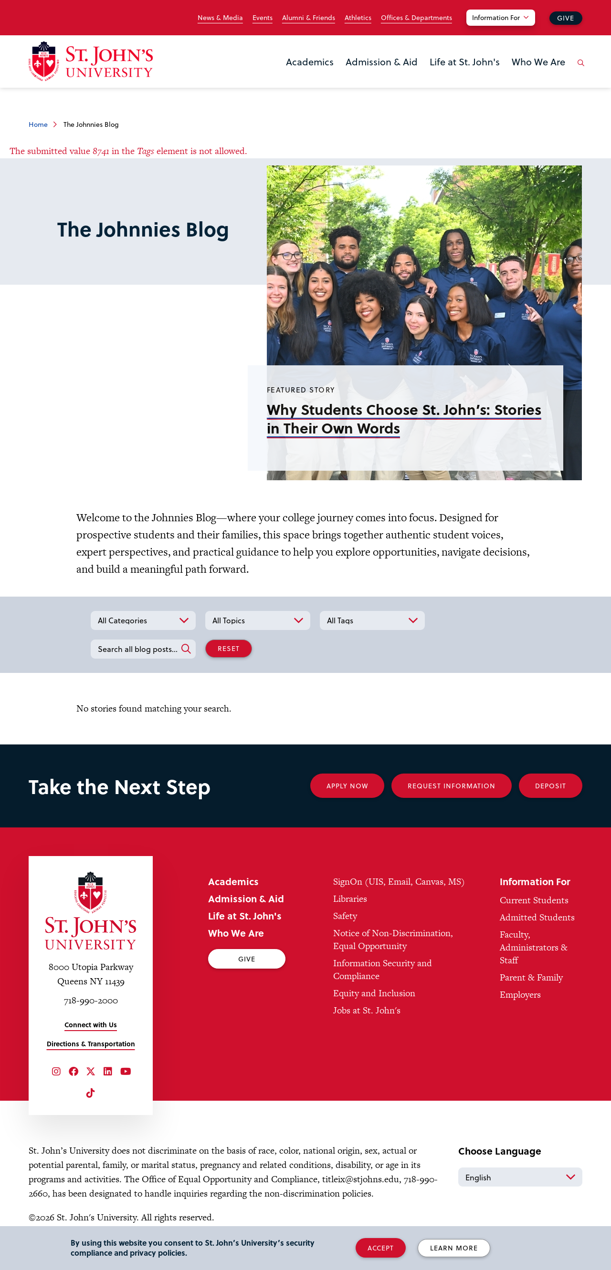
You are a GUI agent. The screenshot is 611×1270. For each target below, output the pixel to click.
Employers (520, 994)
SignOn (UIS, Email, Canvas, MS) (399, 881)
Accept (381, 1248)
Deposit (550, 786)
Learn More (454, 1248)
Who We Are (538, 61)
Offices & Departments (416, 17)
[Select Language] (520, 1177)
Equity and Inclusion (374, 993)
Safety (345, 915)
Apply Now (347, 786)
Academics (310, 61)
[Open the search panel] (579, 70)
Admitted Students (537, 917)
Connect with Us (90, 1025)
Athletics (358, 17)
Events (263, 17)
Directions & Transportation (91, 1044)
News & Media (220, 17)
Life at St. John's (465, 61)
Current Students (534, 900)
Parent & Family (531, 977)
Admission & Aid (382, 61)
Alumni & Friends (308, 17)
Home (38, 124)
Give (565, 18)
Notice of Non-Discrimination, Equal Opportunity (393, 939)
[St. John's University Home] (91, 61)
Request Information (451, 786)
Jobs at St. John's (366, 1010)
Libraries (350, 898)
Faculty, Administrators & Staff (534, 947)
